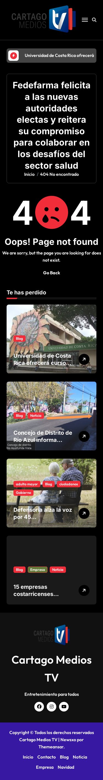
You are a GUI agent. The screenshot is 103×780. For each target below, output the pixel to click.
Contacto (46, 757)
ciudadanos (68, 484)
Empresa (37, 569)
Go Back (51, 272)
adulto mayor (27, 484)
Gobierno (23, 492)
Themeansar (50, 746)
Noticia (35, 415)
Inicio (28, 757)
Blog (19, 338)
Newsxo (68, 739)
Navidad (66, 767)
